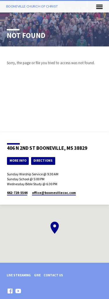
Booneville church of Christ (32, 6)
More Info (18, 160)
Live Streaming (19, 275)
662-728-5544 (17, 192)
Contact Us (53, 275)
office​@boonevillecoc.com (54, 192)
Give (37, 275)
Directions (43, 160)
